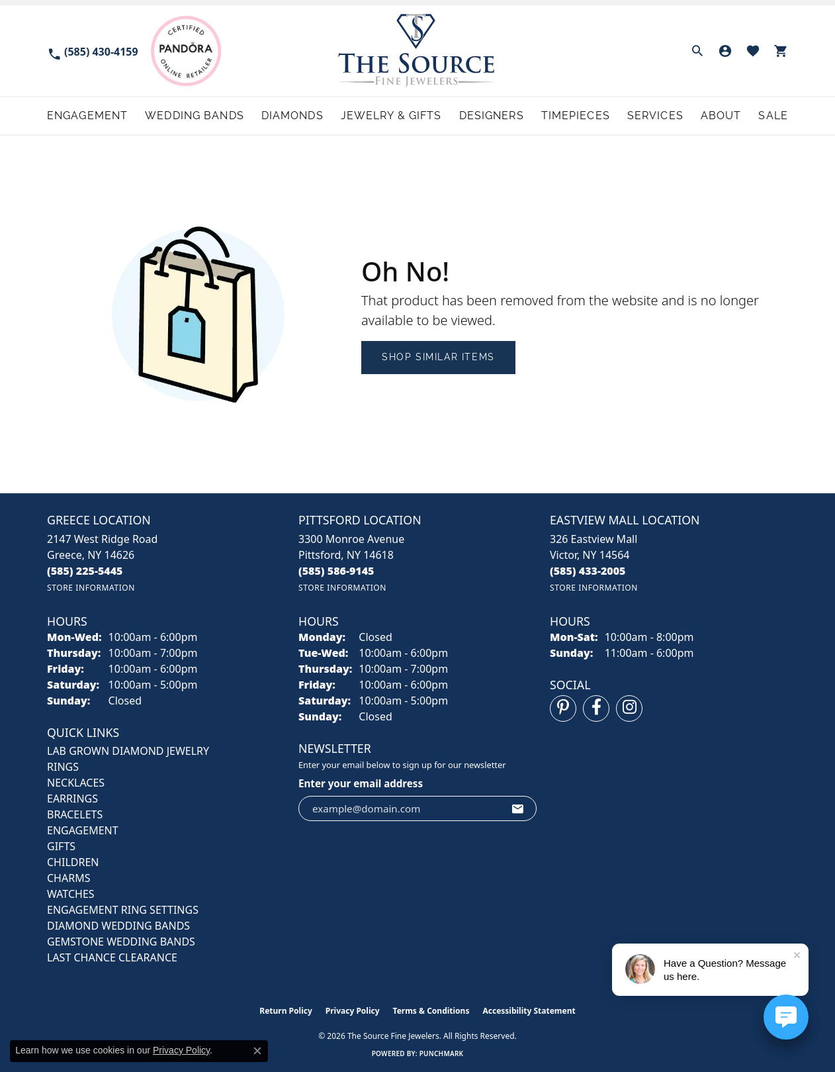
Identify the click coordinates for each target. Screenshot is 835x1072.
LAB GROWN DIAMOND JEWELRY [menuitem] (128, 751)
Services (655, 115)
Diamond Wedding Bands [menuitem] (118, 925)
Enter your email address (360, 783)
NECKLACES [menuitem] (76, 782)
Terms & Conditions (431, 1010)
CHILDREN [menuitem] (73, 862)
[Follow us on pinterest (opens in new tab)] (563, 708)
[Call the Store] (85, 570)
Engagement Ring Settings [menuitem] (122, 909)
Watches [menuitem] (71, 894)
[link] (92, 51)
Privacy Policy (353, 1010)
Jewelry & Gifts (391, 115)
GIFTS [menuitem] (61, 846)
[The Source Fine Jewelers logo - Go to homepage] (418, 50)
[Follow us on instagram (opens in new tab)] (629, 708)
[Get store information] (91, 587)
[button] (697, 51)
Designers (491, 115)
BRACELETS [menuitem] (75, 814)
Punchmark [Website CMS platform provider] (441, 1053)
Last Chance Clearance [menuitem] (112, 957)
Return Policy (285, 1010)
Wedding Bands (194, 115)
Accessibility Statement (528, 1010)
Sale (772, 115)
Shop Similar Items (438, 357)
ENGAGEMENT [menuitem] (82, 830)
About (721, 115)
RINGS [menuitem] (63, 766)
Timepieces (575, 115)
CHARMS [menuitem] (68, 878)
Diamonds (292, 115)
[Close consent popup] (257, 1051)
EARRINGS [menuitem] (72, 798)
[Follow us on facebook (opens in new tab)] (596, 708)
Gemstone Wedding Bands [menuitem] (121, 941)
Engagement (87, 115)
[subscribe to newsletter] (518, 808)
